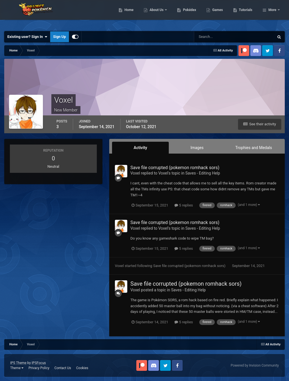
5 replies (183, 205)
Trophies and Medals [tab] (253, 147)
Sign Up (59, 37)
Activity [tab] (140, 147)
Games (246, 14)
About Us (186, 14)
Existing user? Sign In (27, 36)
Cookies (82, 368)
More (272, 14)
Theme (16, 368)
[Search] (217, 36)
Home (158, 14)
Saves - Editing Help (202, 173)
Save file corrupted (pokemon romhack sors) (174, 167)
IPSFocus (39, 363)
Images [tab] (197, 147)
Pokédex (219, 14)
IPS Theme (18, 363)
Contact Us (62, 368)
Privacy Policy (39, 368)
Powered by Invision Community (255, 365)
